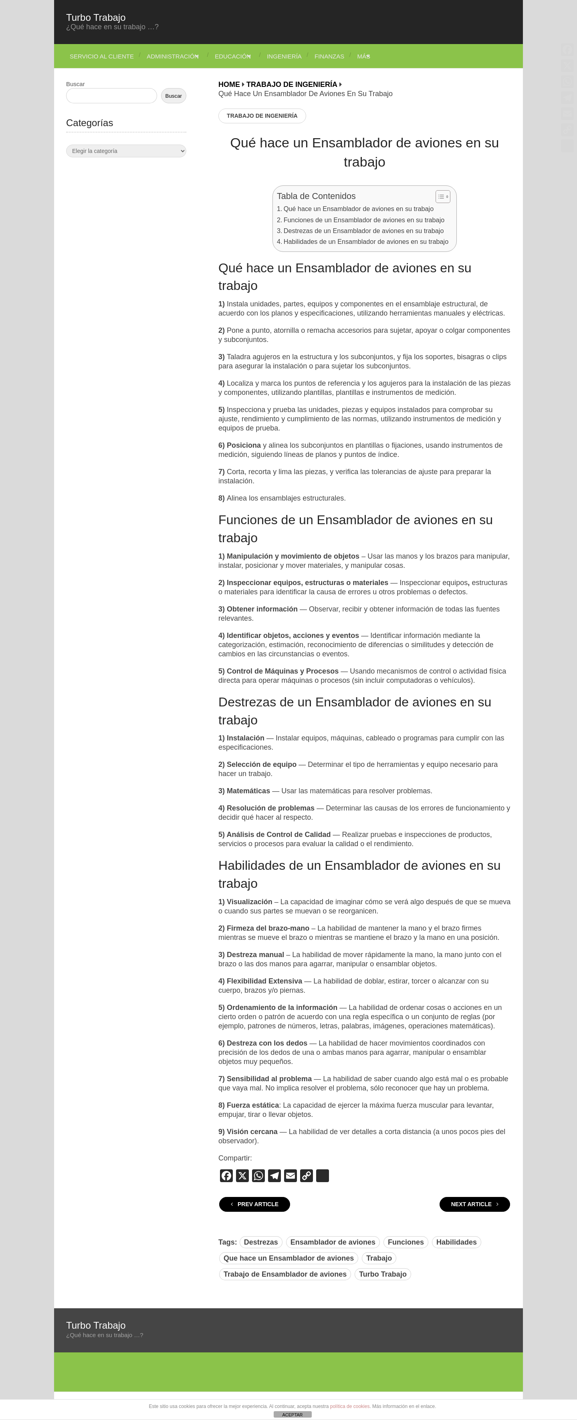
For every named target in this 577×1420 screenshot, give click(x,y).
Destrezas (261, 1242)
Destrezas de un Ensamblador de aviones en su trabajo (364, 230)
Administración (173, 56)
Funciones (406, 1242)
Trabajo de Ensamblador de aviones (285, 1274)
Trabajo (379, 1258)
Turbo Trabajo (96, 17)
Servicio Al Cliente (98, 56)
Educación (240, 56)
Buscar (75, 83)
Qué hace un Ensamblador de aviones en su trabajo (359, 208)
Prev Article (254, 1204)
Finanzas (346, 56)
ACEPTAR (292, 1414)
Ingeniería (297, 56)
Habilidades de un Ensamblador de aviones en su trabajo (366, 241)
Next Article (474, 1204)
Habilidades (456, 1242)
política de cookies (350, 1406)
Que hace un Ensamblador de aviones (289, 1258)
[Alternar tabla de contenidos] (439, 196)
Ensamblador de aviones (333, 1242)
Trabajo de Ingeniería (262, 116)
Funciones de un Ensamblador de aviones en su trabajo (364, 219)
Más (384, 56)
